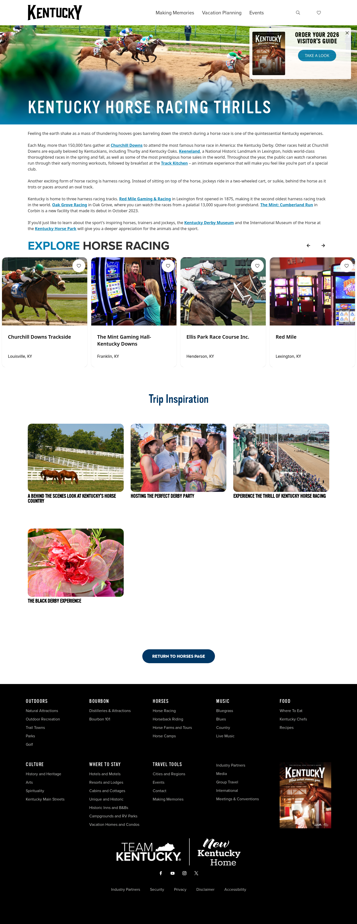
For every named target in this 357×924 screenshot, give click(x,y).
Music (223, 701)
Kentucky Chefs (293, 719)
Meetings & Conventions (237, 799)
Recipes (287, 727)
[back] (308, 245)
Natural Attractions (42, 710)
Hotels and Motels (104, 773)
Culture (35, 764)
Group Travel (227, 782)
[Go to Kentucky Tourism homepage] (55, 12)
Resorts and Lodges (106, 782)
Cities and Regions (169, 773)
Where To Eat (291, 710)
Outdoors (37, 701)
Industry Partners (230, 765)
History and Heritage (44, 773)
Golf (29, 744)
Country (223, 727)
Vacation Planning (221, 12)
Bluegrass (224, 710)
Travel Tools (167, 764)
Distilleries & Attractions (110, 710)
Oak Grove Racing (69, 205)
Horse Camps (164, 736)
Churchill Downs (127, 145)
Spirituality (35, 790)
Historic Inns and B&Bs (108, 807)
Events (256, 12)
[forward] (323, 245)
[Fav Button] (78, 265)
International (227, 790)
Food (285, 701)
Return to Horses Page (178, 656)
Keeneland (189, 151)
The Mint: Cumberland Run (286, 205)
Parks (30, 736)
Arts (29, 782)
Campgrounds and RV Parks (113, 816)
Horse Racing (164, 710)
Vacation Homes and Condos (114, 824)
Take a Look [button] (317, 55)
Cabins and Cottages (107, 790)
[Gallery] (178, 312)
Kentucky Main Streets (45, 799)
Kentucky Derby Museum (209, 222)
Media (221, 773)
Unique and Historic (106, 799)
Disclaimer (205, 889)
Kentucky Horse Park (55, 228)
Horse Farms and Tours (172, 727)
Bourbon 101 (99, 719)
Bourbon (99, 701)
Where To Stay (105, 764)
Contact (159, 790)
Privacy (180, 889)
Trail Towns (35, 727)
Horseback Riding (168, 719)
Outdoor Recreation (43, 719)
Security (157, 889)
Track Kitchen (174, 163)
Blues (221, 719)
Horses (161, 701)
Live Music (225, 736)
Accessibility (235, 889)
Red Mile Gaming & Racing (145, 199)
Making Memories (175, 12)
